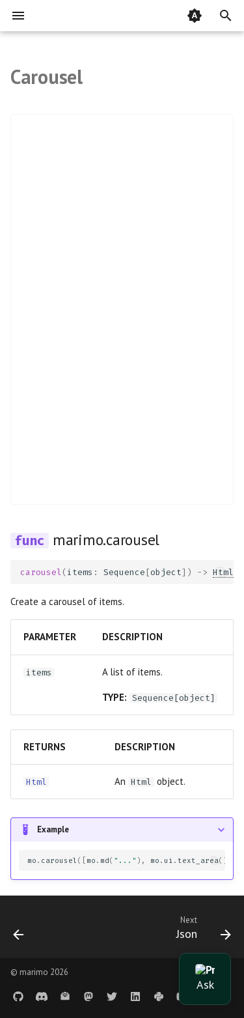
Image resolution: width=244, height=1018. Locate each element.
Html (36, 782)
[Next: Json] (201, 930)
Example (53, 829)
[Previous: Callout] (19, 930)
